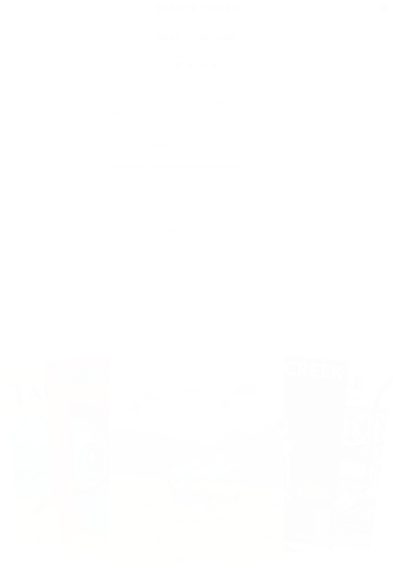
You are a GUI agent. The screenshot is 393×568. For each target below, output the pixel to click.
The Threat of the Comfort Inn (149, 230)
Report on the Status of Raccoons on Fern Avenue (175, 165)
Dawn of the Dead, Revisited (147, 252)
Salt (114, 187)
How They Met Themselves (144, 144)
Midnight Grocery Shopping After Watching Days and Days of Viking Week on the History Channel (192, 280)
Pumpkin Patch (129, 209)
